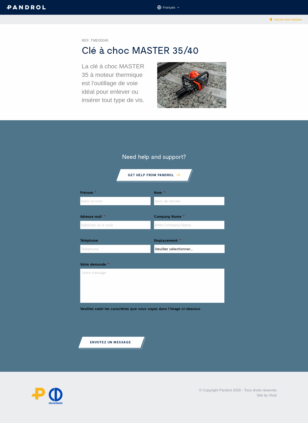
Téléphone (89, 243)
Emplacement (167, 243)
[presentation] (112, 324)
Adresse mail (92, 219)
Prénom (88, 195)
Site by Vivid (267, 398)
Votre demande (94, 267)
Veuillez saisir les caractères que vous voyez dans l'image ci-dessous (140, 311)
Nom (159, 195)
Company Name (169, 219)
